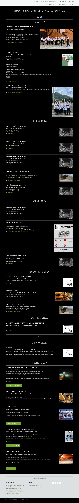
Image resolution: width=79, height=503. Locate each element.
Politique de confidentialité (18, 499)
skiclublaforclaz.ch (22, 375)
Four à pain (10, 133)
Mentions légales (8, 499)
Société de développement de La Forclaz (18, 231)
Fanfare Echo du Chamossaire (15, 92)
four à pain (16, 462)
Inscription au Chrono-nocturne (13, 385)
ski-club (10, 462)
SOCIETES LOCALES (50, 4)
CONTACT (71, 4)
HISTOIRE (71, 1)
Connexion (72, 500)
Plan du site (26, 499)
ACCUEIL (36, 1)
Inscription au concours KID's (13, 423)
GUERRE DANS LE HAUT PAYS (48, 1)
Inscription (8, 179)
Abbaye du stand (12, 81)
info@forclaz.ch (9, 486)
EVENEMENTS (62, 1)
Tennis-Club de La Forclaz (14, 180)
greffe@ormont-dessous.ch (14, 493)
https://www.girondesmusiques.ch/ (14, 42)
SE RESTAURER (62, 4)
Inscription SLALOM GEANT (13, 445)
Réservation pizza (11, 468)
